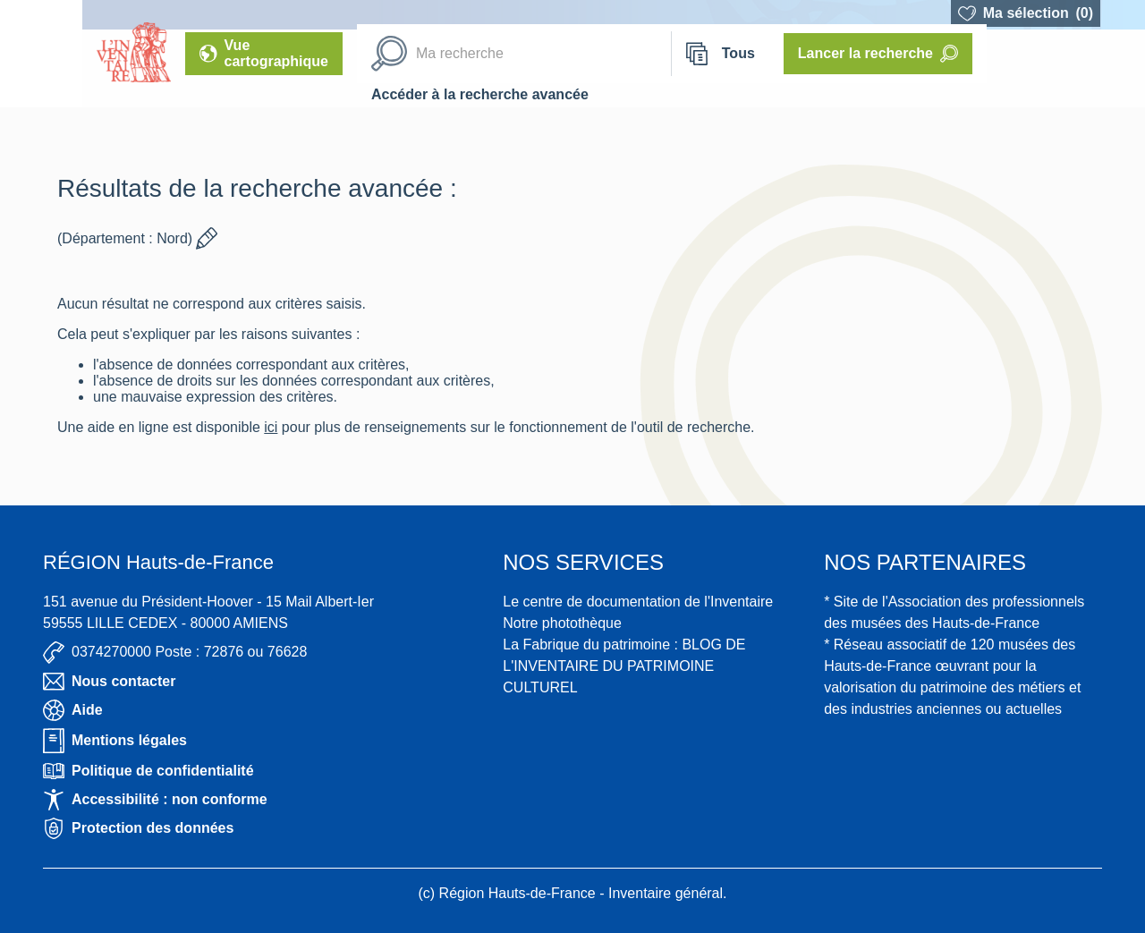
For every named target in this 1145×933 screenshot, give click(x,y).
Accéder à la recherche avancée (480, 94)
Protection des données (138, 828)
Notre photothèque (562, 623)
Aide (73, 710)
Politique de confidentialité (148, 771)
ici (270, 427)
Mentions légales (115, 740)
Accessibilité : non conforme (155, 799)
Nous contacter (109, 682)
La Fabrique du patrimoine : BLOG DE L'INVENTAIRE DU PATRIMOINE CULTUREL (624, 666)
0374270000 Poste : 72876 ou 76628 (175, 652)
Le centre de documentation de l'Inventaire (638, 601)
